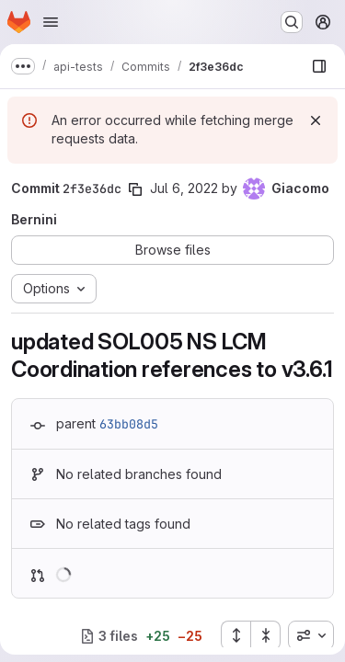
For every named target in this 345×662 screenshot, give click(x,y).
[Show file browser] (319, 66)
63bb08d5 (128, 424)
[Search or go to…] (292, 22)
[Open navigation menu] (50, 22)
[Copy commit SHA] (135, 189)
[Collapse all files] (266, 635)
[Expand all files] (235, 635)
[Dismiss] (316, 120)
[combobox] (311, 635)
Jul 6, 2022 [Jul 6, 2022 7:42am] (184, 188)
